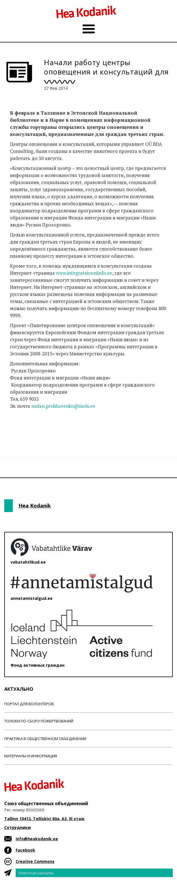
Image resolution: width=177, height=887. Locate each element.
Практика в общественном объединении (45, 738)
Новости (19, 428)
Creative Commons (35, 861)
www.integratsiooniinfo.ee (84, 273)
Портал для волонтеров (29, 703)
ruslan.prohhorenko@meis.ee (63, 406)
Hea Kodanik (34, 505)
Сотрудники (17, 827)
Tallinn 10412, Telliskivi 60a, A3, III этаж (44, 818)
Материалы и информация (30, 755)
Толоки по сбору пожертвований (38, 721)
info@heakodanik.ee (37, 838)
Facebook (25, 850)
